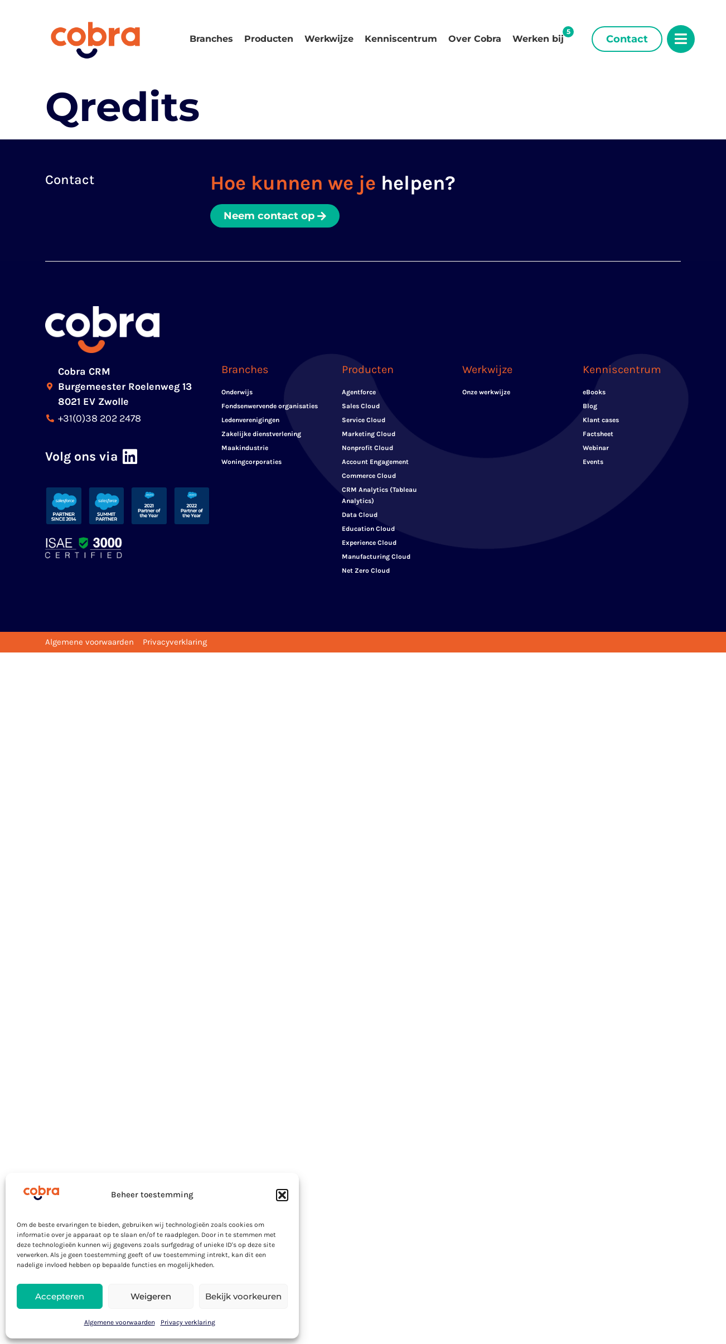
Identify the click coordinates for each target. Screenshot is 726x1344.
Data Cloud (359, 515)
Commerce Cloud (369, 476)
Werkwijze (329, 38)
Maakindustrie (244, 448)
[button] (282, 1195)
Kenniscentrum (401, 38)
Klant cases (601, 420)
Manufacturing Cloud (376, 556)
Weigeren (150, 1296)
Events (593, 462)
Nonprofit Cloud (367, 448)
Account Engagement (375, 462)
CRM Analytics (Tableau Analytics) (379, 495)
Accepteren (59, 1296)
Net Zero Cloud (366, 570)
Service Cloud (363, 420)
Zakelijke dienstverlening (261, 434)
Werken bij (538, 38)
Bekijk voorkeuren (243, 1296)
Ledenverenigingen (250, 420)
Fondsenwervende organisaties (269, 406)
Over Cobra (474, 38)
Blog (590, 406)
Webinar (596, 448)
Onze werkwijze (486, 392)
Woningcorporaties (251, 462)
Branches (211, 38)
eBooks (594, 392)
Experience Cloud (369, 543)
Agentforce (359, 392)
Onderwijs (237, 392)
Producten (268, 38)
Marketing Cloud (368, 434)
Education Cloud (368, 529)
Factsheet (598, 434)
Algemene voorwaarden (119, 1322)
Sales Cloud (361, 406)
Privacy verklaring (188, 1322)
